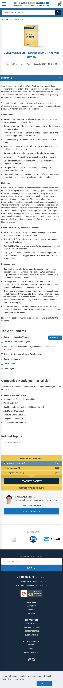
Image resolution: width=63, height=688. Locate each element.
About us (31, 606)
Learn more (19, 679)
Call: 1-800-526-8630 (31, 505)
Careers (31, 610)
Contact (31, 645)
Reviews (31, 614)
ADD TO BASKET (31, 481)
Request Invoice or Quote (31, 488)
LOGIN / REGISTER (31, 652)
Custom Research (31, 631)
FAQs (31, 649)
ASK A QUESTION (31, 511)
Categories (31, 623)
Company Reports (10, 442)
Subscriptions (31, 635)
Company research (31, 627)
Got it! (44, 684)
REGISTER (31, 568)
